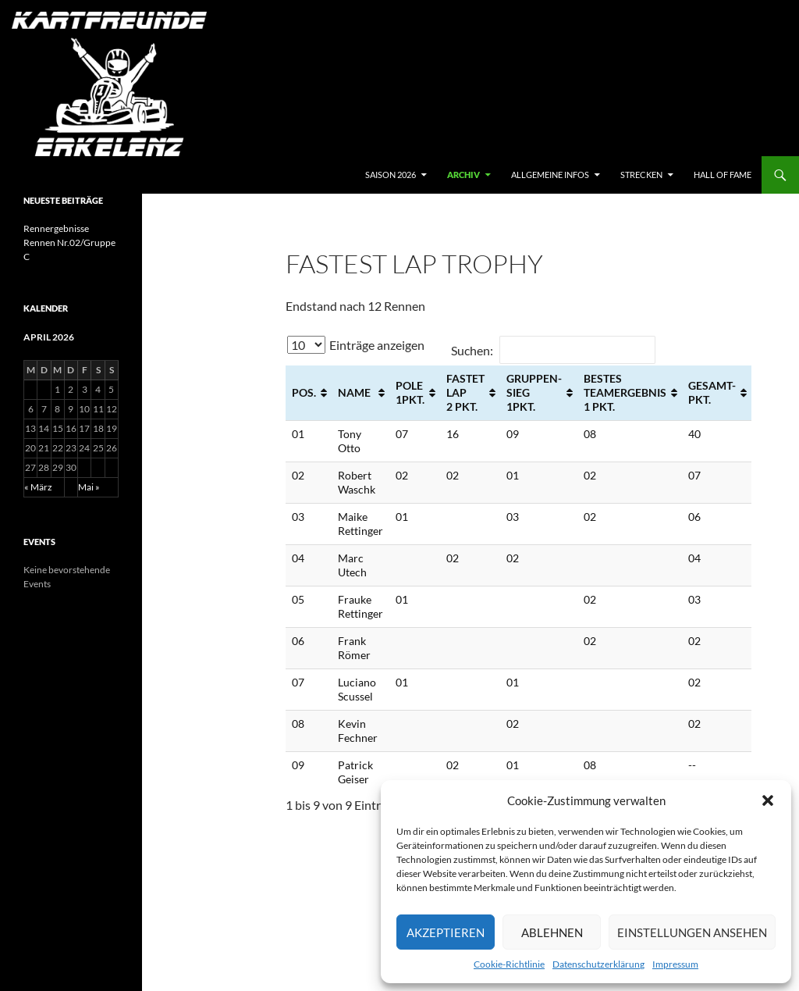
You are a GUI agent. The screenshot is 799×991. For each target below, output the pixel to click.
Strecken (641, 174)
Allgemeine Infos (550, 174)
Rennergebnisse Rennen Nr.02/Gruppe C (69, 242)
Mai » (89, 487)
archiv (463, 174)
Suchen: (553, 350)
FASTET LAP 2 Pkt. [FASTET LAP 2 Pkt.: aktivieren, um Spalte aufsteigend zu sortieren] (465, 392)
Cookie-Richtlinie (509, 964)
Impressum (675, 964)
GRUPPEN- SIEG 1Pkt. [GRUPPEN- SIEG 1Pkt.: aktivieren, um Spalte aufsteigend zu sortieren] (534, 392)
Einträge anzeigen (355, 344)
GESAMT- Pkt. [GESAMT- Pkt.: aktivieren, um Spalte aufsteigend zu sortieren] (712, 392)
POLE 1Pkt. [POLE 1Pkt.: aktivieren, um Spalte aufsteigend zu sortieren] (410, 392)
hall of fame (722, 174)
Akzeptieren (446, 932)
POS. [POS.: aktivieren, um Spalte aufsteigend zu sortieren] (304, 392)
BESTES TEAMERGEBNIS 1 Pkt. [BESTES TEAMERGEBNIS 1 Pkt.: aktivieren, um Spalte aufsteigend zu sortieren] (625, 392)
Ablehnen (552, 932)
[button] (768, 800)
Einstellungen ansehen (692, 932)
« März (38, 487)
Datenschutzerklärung (598, 964)
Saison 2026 (390, 174)
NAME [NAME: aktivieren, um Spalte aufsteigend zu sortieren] (354, 392)
